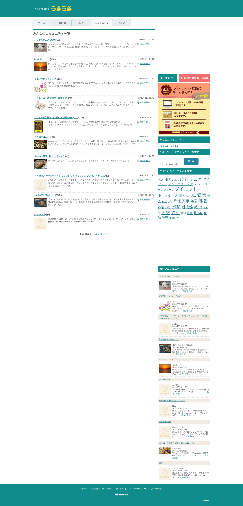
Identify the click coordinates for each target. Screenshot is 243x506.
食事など (174, 218)
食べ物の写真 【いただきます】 (49, 156)
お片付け (164, 179)
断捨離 (187, 207)
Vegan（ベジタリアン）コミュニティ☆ (177, 443)
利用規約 (83, 489)
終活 (175, 212)
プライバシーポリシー (137, 489)
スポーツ (169, 189)
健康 (201, 195)
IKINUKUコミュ (42, 59)
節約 (165, 212)
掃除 (176, 206)
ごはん (175, 179)
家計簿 (164, 206)
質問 (161, 463)
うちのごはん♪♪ (41, 137)
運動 (165, 217)
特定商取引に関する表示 (101, 489)
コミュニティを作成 (169, 146)
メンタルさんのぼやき (45, 40)
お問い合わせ (155, 489)
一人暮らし (180, 195)
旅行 (198, 206)
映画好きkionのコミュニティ (172, 400)
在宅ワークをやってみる (46, 78)
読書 (190, 213)
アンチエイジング (180, 184)
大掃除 (174, 200)
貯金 (198, 212)
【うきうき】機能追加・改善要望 (50, 98)
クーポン (199, 184)
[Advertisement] (154, 9)
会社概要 (119, 489)
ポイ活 (166, 195)
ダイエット (186, 189)
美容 (183, 213)
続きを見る (145, 44)
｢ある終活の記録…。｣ (45, 195)
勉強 (164, 201)
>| (107, 234)
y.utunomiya (40, 214)
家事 (186, 201)
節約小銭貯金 (165, 421)
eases (206, 500)
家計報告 (199, 200)
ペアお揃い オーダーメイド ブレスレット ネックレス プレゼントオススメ (70, 176)
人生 (193, 195)
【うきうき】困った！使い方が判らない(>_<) (56, 117)
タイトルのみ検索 (170, 164)
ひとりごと (191, 179)
